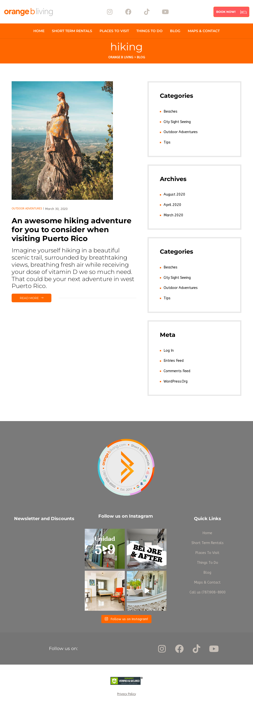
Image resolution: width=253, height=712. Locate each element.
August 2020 (174, 194)
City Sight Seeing (177, 122)
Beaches (170, 111)
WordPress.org (175, 380)
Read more (35, 297)
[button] (231, 12)
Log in (168, 349)
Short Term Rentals (72, 31)
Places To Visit (114, 31)
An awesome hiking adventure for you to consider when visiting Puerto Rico (71, 229)
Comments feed (177, 370)
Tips (167, 142)
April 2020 (172, 204)
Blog (175, 31)
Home (38, 31)
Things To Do (149, 31)
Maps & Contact (204, 31)
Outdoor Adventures (27, 208)
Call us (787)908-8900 (208, 591)
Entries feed (173, 359)
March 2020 (173, 214)
